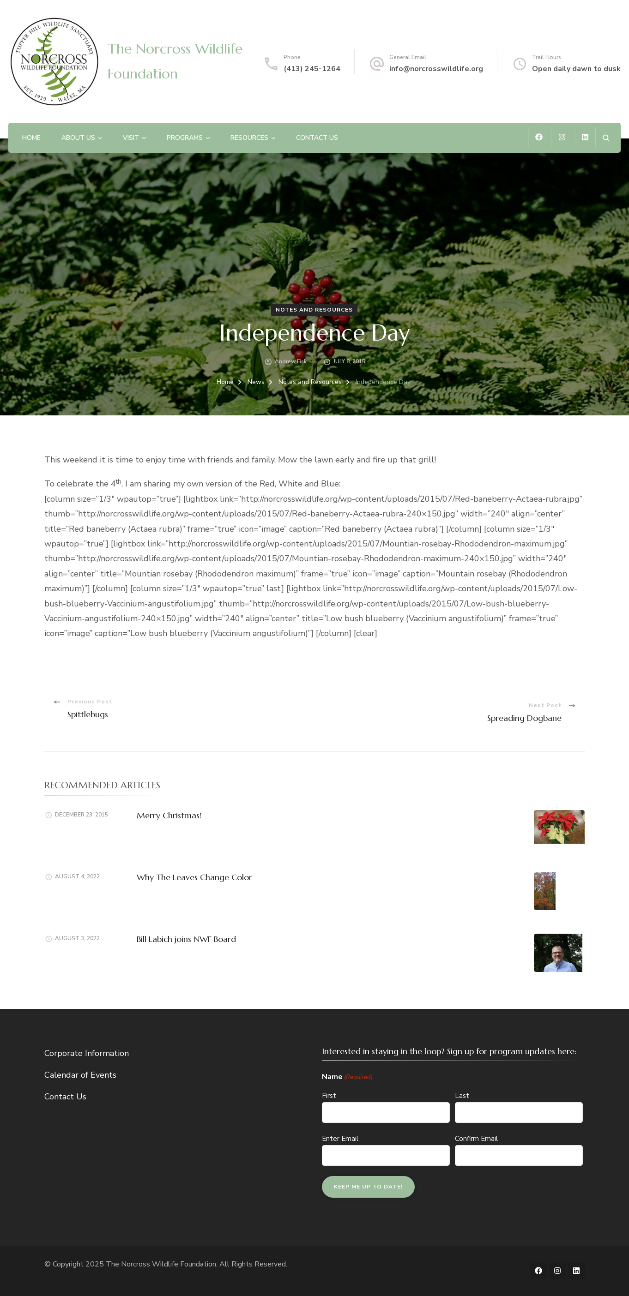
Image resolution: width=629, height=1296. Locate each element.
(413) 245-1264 (312, 69)
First (329, 1095)
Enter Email (340, 1138)
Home (31, 137)
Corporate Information (86, 1053)
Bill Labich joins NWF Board (186, 939)
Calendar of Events (80, 1074)
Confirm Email (476, 1138)
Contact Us (317, 137)
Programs (185, 137)
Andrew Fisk (291, 361)
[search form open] (605, 137)
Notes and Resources (314, 309)
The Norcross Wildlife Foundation (161, 1264)
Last (462, 1095)
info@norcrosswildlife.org (436, 69)
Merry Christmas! (169, 815)
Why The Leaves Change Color (194, 877)
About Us (78, 137)
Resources (249, 137)
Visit (131, 137)
